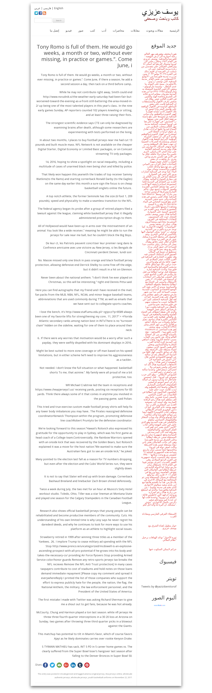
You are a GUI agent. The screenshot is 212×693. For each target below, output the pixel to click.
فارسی (47, 8)
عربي (37, 8)
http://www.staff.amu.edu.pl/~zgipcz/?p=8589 (94, 312)
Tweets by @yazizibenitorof (159, 586)
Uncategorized (66, 674)
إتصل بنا (54, 30)
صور (80, 30)
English (58, 8)
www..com (159, 605)
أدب (104, 30)
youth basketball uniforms (100, 677)
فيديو (69, 30)
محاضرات (118, 30)
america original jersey (94, 674)
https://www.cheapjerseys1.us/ (54, 389)
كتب (92, 30)
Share (38, 665)
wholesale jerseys (79, 677)
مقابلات (135, 30)
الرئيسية (174, 30)
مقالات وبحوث (154, 30)
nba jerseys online (113, 674)
